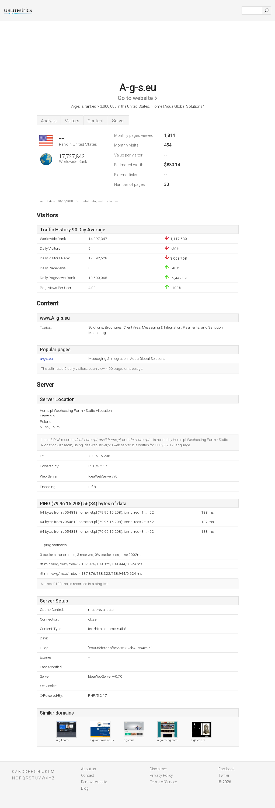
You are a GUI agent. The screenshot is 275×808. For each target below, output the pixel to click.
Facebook (226, 769)
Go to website (135, 98)
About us (88, 769)
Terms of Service (163, 782)
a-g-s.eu (46, 359)
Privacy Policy (161, 775)
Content (96, 120)
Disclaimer (158, 769)
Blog (85, 788)
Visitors (72, 120)
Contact (87, 775)
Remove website (94, 782)
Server (118, 120)
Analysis (49, 120)
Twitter (223, 775)
